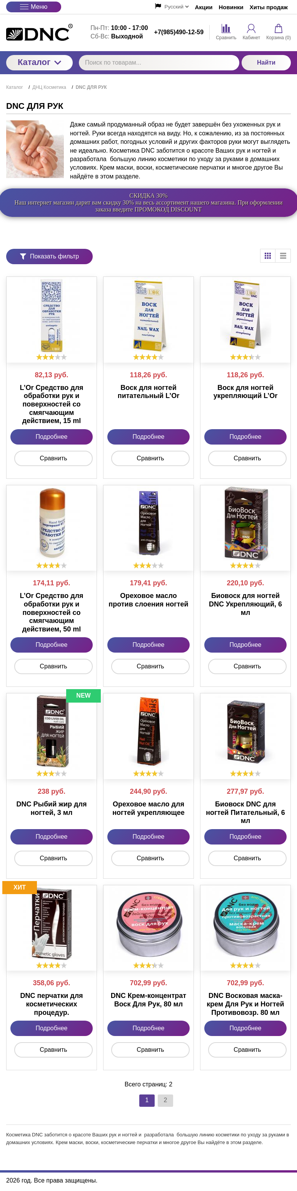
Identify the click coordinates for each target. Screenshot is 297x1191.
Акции (204, 7)
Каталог (39, 62)
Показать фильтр (49, 256)
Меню (33, 6)
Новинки (231, 7)
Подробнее (52, 436)
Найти (266, 62)
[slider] (51, 357)
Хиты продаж (269, 7)
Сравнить (53, 458)
